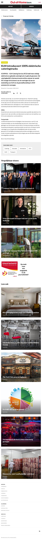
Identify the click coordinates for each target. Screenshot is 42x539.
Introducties (4, 508)
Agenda (3, 505)
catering (7, 148)
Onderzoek (36, 10)
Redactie (3, 88)
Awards (31, 6)
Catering (4, 62)
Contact (3, 518)
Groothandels (13, 10)
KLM (6, 152)
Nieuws (10, 6)
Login (39, 2)
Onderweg (29, 10)
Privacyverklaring (5, 525)
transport (12, 152)
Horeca (3, 488)
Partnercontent (5, 510)
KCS (30, 148)
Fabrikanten (21, 10)
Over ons (3, 516)
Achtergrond (4, 500)
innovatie (14, 148)
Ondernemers (4, 10)
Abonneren (4, 523)
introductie (23, 148)
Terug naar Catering (7, 16)
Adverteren (4, 520)
